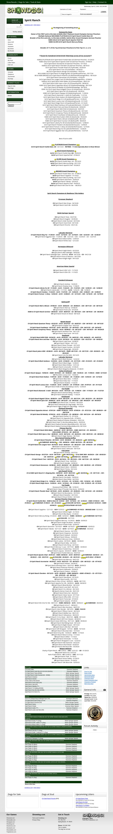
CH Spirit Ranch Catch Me (32, 671)
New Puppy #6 (29, 766)
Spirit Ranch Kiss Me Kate (32, 690)
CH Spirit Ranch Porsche (32, 702)
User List (10, 65)
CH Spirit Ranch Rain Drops (33, 700)
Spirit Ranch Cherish (30, 679)
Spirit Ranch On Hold (31, 692)
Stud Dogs (11, 88)
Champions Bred (89, 678)
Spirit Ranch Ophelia (30, 686)
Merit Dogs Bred (88, 684)
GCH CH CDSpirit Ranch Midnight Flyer (36, 698)
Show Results (12, 2)
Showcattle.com (11, 820)
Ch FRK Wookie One (33, 740)
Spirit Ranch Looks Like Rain (33, 710)
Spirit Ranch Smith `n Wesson (33, 732)
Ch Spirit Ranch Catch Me (55, 752)
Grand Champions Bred (90, 680)
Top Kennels (11, 76)
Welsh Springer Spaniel (72, 673)
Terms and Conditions (38, 818)
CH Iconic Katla (29, 669)
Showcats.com (11, 818)
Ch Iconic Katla (51, 773)
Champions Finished (90, 682)
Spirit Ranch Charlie (30, 706)
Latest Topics (11, 62)
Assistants (10, 46)
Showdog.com (29, 25)
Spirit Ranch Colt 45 (30, 730)
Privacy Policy (36, 820)
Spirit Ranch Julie (30, 684)
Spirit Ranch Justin (30, 708)
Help (94, 2)
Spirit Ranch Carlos (30, 704)
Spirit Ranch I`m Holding (32, 688)
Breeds (10, 95)
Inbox (9, 40)
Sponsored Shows (89, 677)
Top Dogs (10, 78)
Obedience (11, 74)
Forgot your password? (86, 14)
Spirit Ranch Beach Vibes (32, 724)
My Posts (10, 60)
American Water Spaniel (72, 677)
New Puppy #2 (29, 748)
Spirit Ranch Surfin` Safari (32, 722)
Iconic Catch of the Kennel (32, 680)
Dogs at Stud (88, 673)
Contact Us (102, 2)
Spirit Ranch (36, 25)
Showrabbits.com (11, 830)
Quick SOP (11, 42)
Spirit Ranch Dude (30, 721)
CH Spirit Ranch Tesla (31, 673)
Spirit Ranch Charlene (31, 677)
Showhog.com (10, 824)
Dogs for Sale (24, 2)
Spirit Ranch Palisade (31, 738)
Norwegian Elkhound (72, 698)
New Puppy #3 (29, 746)
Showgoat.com (11, 822)
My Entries (11, 48)
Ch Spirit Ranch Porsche (35, 717)
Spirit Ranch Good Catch (32, 682)
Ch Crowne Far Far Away (35, 734)
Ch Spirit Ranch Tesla (57, 734)
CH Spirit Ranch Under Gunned (34, 675)
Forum (9, 58)
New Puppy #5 (29, 744)
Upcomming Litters (89, 675)
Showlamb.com (11, 828)
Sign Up (88, 2)
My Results (11, 51)
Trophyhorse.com (11, 832)
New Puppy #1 (29, 750)
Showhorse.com (11, 826)
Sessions (10, 44)
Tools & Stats (35, 2)
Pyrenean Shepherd (72, 669)
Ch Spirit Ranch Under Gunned (61, 727)
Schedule (10, 72)
